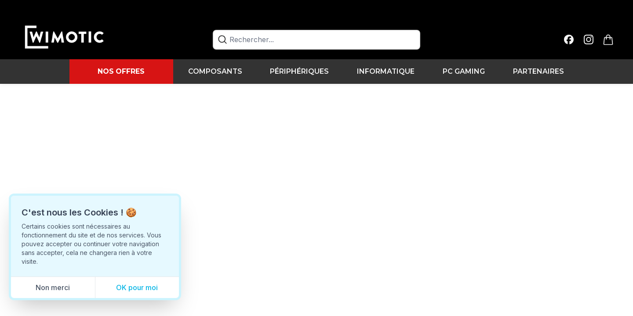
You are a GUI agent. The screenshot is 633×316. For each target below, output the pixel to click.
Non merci (53, 287)
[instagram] (589, 40)
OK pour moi (137, 287)
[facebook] (569, 40)
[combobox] (317, 40)
